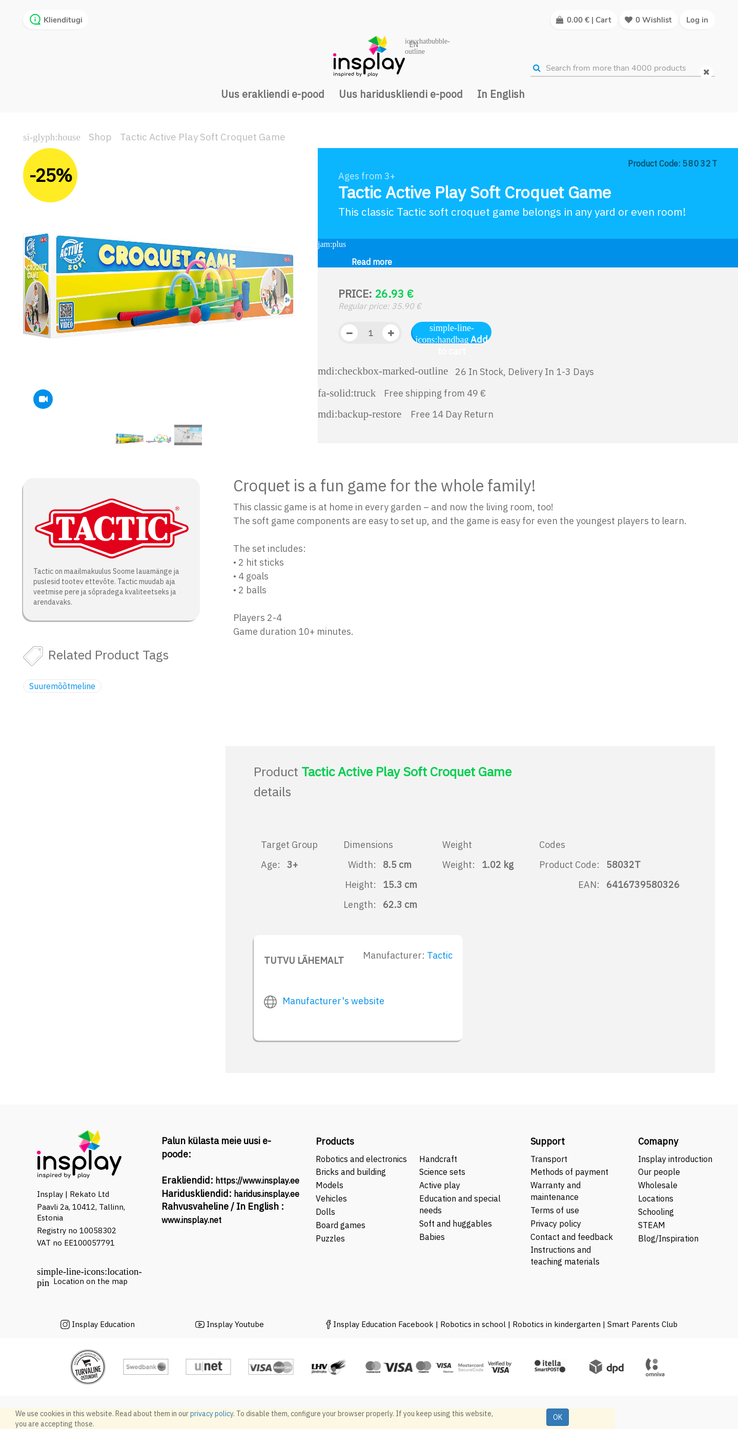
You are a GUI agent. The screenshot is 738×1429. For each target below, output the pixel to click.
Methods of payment (569, 1172)
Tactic (440, 955)
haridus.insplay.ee (266, 1194)
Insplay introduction (675, 1159)
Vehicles (331, 1198)
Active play (439, 1185)
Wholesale (658, 1185)
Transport (548, 1159)
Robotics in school (473, 1324)
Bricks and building (351, 1172)
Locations (655, 1198)
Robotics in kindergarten (557, 1324)
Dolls (325, 1212)
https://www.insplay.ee (257, 1180)
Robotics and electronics (361, 1159)
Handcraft (438, 1159)
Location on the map (90, 1281)
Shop (100, 137)
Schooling (656, 1212)
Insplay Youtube (235, 1324)
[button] (38, 301)
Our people (659, 1172)
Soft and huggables (455, 1223)
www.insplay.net (191, 1220)
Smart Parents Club (642, 1324)
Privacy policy (555, 1223)
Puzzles (330, 1238)
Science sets (443, 1172)
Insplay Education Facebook (383, 1324)
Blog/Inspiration (668, 1238)
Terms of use (554, 1210)
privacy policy (211, 1413)
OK (557, 1417)
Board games (340, 1225)
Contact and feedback (571, 1237)
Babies (432, 1237)
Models (329, 1185)
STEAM (651, 1225)
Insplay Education (103, 1324)
